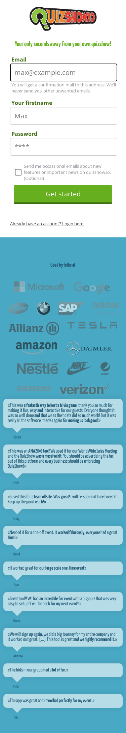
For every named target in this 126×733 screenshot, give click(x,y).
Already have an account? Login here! (47, 224)
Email (19, 59)
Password (24, 134)
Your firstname (31, 103)
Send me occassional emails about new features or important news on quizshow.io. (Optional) (63, 172)
